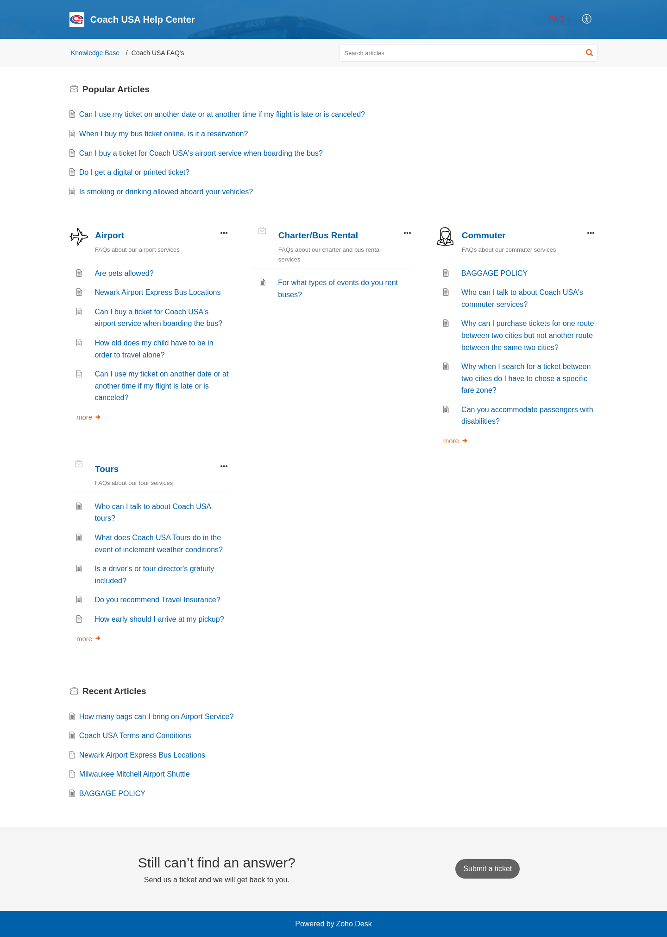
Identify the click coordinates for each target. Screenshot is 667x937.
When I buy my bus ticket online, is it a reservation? (163, 134)
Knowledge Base (95, 53)
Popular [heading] (116, 89)
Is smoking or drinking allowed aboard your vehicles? (166, 192)
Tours (107, 469)
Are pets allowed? (123, 273)
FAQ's (560, 19)
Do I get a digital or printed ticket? (134, 172)
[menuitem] (560, 19)
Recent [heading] (114, 691)
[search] (469, 53)
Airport (109, 235)
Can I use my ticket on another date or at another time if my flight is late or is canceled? (222, 114)
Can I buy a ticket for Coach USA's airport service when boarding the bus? (201, 153)
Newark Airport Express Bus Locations (157, 292)
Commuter (484, 235)
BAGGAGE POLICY (494, 273)
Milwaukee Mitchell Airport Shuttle (134, 774)
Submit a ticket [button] (487, 869)
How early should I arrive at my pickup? (159, 619)
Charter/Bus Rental (318, 235)
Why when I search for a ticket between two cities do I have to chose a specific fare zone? (526, 378)
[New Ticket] (487, 869)
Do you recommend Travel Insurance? (157, 600)
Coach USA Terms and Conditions (135, 735)
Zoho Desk (353, 924)
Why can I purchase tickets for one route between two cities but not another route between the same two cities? (527, 335)
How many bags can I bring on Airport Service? (156, 716)
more (88, 417)
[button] (587, 19)
